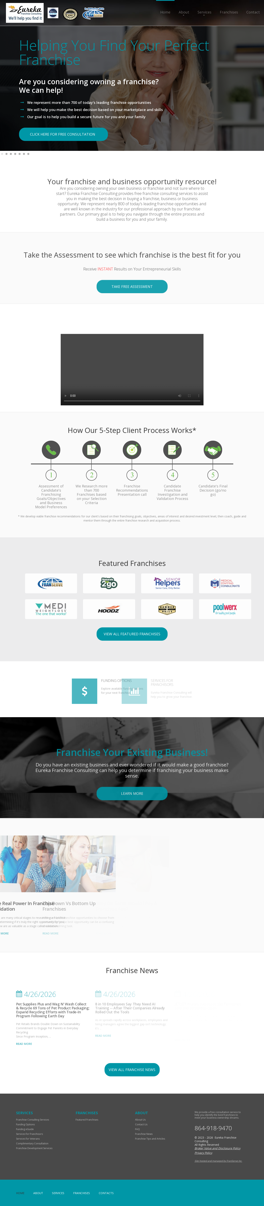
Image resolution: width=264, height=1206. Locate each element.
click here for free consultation (62, 134)
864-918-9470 (213, 1128)
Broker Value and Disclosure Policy (217, 1148)
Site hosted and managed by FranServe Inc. (218, 1161)
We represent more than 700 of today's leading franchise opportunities (89, 102)
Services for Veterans (28, 1138)
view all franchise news (132, 1069)
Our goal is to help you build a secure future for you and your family (86, 116)
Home (165, 12)
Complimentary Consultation (32, 1143)
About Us (140, 1119)
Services (204, 12)
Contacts (106, 1193)
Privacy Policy (203, 1153)
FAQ (137, 1129)
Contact (253, 12)
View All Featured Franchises (132, 634)
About (184, 12)
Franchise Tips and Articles (150, 1138)
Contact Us (141, 1124)
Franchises (229, 12)
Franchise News (144, 1134)
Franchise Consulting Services (32, 1119)
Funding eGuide (25, 1129)
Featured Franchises (87, 1119)
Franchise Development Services (34, 1148)
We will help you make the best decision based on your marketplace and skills (95, 109)
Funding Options (25, 1124)
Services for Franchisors (29, 1134)
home (20, 1193)
